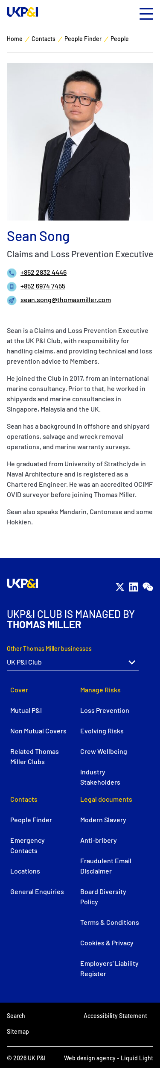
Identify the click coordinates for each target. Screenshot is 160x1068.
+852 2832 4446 (43, 272)
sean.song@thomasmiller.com (65, 299)
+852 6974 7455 (42, 286)
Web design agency (90, 1058)
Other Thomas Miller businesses (49, 648)
